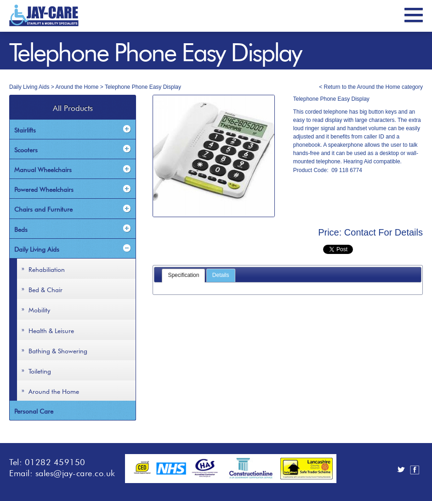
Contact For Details (383, 232)
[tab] (183, 275)
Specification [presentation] (183, 275)
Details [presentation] (220, 275)
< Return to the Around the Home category (371, 87)
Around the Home (76, 87)
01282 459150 (55, 461)
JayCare (44, 15)
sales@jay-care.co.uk (75, 472)
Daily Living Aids (29, 87)
